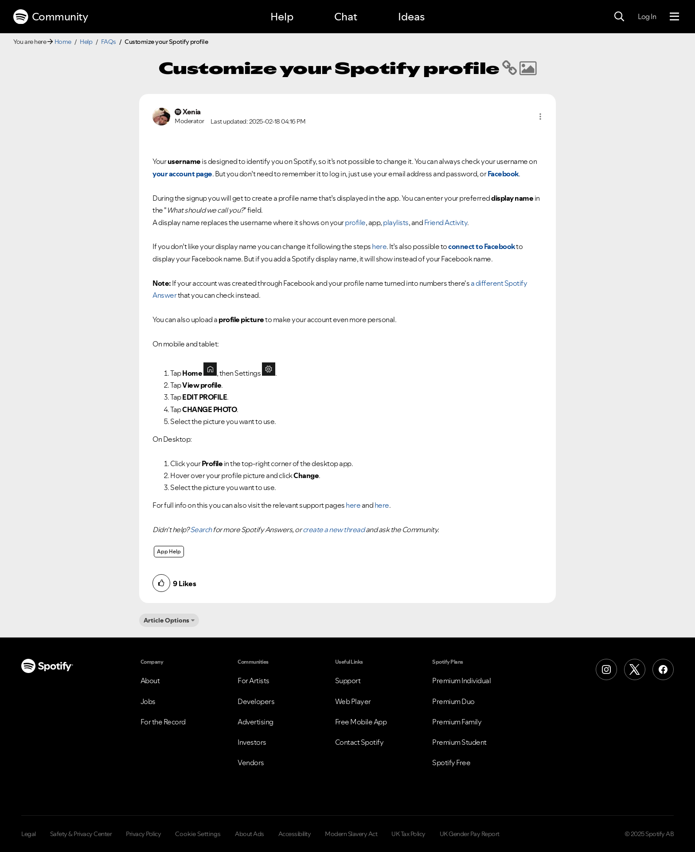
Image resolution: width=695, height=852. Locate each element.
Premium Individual (461, 680)
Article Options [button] (166, 620)
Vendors (251, 762)
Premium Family (456, 722)
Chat (345, 16)
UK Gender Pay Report (470, 834)
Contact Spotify (359, 742)
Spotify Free (451, 762)
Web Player (353, 701)
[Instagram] (606, 669)
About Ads (249, 834)
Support (348, 680)
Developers (256, 701)
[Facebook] (663, 669)
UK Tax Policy (408, 834)
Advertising (255, 722)
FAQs (108, 41)
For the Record (163, 722)
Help (281, 16)
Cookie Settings (198, 834)
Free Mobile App (361, 722)
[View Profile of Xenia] (192, 112)
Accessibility (294, 834)
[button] (540, 116)
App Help (169, 551)
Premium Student (459, 742)
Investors (252, 742)
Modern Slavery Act (351, 834)
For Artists (253, 680)
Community (50, 16)
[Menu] (674, 17)
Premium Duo (453, 701)
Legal (28, 834)
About (150, 680)
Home (63, 41)
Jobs (148, 701)
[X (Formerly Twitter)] (634, 669)
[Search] (619, 17)
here (379, 246)
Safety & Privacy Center (81, 834)
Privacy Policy (143, 834)
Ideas (411, 16)
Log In (647, 16)
